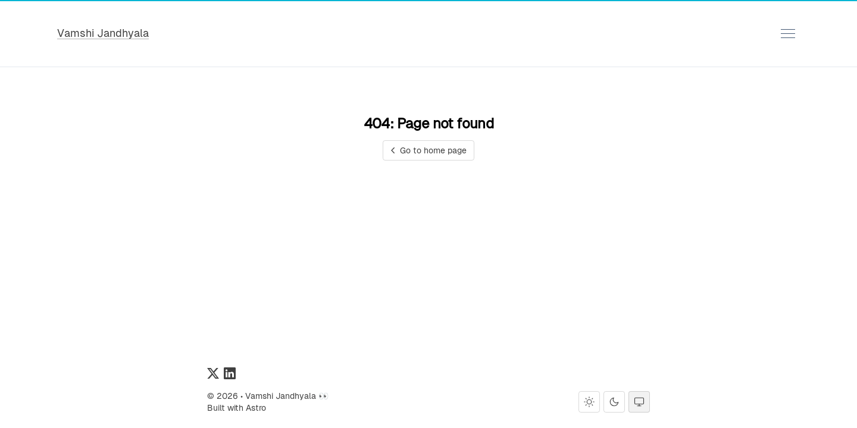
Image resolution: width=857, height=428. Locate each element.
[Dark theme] (614, 402)
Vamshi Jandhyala (103, 33)
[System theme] (639, 402)
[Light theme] (589, 402)
